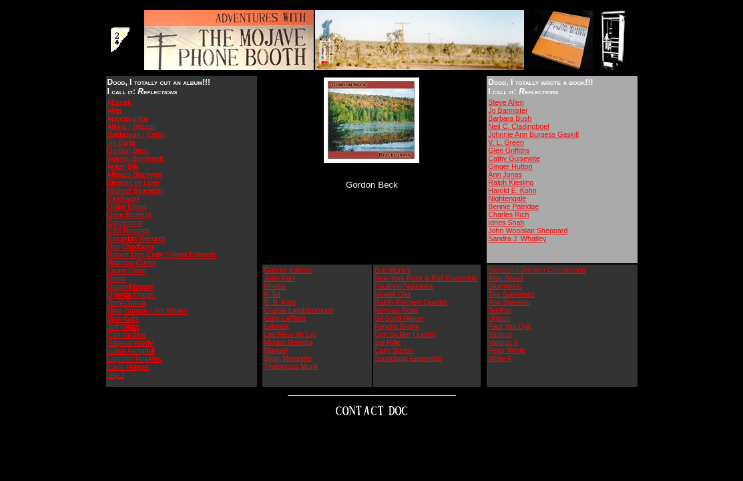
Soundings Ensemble (408, 358)
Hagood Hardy (130, 343)
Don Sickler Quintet (405, 334)
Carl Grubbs (126, 335)
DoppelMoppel (130, 287)
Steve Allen (505, 102)
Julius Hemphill (131, 351)
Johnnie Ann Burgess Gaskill (533, 134)
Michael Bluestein (135, 190)
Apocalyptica (127, 118)
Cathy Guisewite (514, 158)
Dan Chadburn (130, 247)
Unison (499, 318)
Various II (502, 342)
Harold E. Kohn (512, 190)
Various (499, 334)
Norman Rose (397, 310)
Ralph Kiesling (510, 182)
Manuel (275, 350)
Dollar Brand (127, 206)
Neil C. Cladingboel (518, 126)
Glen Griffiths (508, 150)
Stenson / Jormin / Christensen (536, 270)
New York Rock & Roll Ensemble (426, 278)
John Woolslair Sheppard (527, 230)
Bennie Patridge (513, 206)
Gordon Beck (128, 150)
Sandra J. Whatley (517, 238)
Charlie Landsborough (299, 310)
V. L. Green (506, 142)
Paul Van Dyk (509, 326)
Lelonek (276, 326)
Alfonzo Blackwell (135, 174)
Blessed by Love (133, 182)
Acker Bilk (123, 166)
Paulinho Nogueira (404, 286)
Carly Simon (394, 350)
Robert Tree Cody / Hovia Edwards (162, 255)
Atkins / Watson (132, 126)
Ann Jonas (504, 174)
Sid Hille (388, 342)
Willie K (500, 358)
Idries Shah (506, 222)
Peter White (506, 350)
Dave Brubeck (129, 214)
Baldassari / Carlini (137, 134)
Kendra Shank (397, 326)
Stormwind (504, 286)
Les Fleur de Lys (290, 334)
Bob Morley (393, 270)
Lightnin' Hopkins (134, 359)
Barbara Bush (509, 118)
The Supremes (511, 294)
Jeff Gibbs (123, 327)
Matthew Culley (131, 263)
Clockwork (123, 198)
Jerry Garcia (126, 303)
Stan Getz (123, 319)
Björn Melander (288, 358)
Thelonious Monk (291, 366)
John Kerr (279, 278)
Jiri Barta (121, 142)
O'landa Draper (131, 295)
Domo (116, 279)
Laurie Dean (126, 271)
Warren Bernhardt (135, 158)
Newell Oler (393, 294)
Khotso (275, 286)
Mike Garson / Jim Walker (148, 311)
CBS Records (129, 230)
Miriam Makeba (288, 342)
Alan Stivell (505, 278)
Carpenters (125, 222)
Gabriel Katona (287, 270)
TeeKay (500, 310)
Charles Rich (508, 214)
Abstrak (119, 102)
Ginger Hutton (510, 166)
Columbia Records (136, 238)
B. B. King (279, 302)
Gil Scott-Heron (399, 318)
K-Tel (272, 294)
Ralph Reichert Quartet (411, 302)
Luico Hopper (128, 367)
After (115, 110)
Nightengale (507, 198)
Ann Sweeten (509, 302)
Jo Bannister (507, 110)
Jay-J (115, 375)
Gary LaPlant (284, 318)
